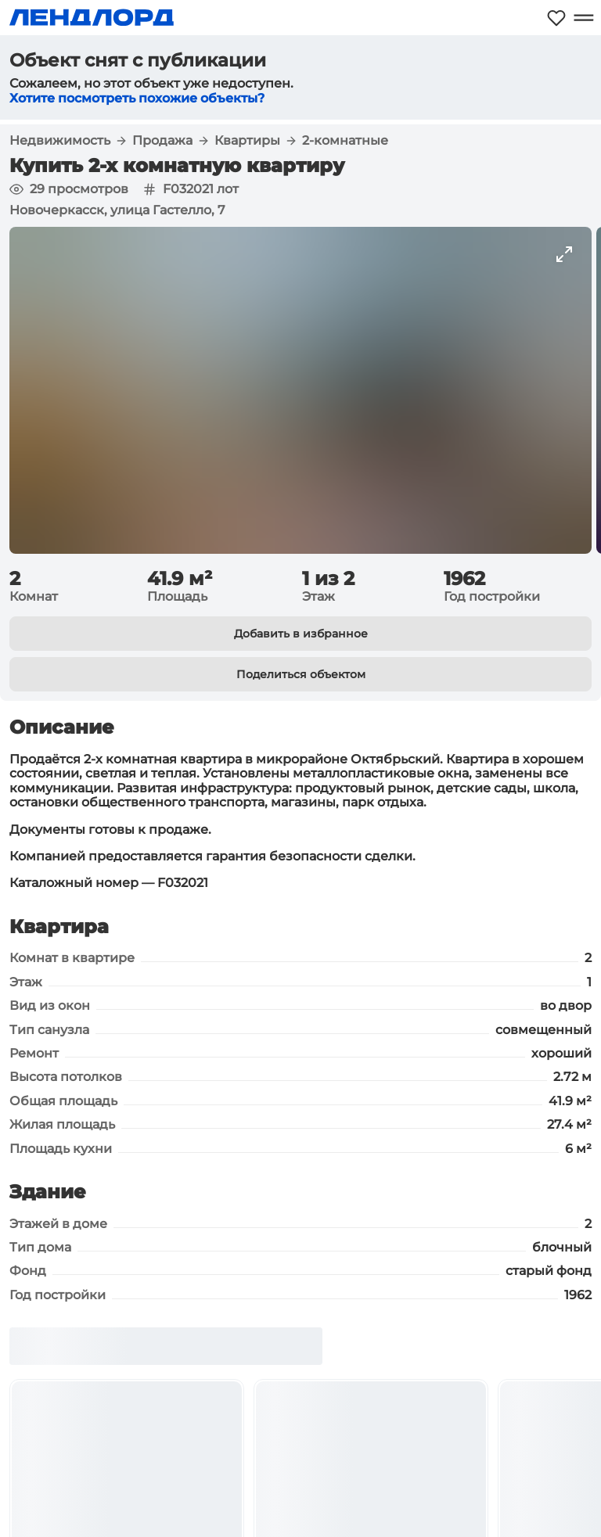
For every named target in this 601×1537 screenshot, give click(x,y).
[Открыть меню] (583, 17)
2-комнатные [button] (345, 141)
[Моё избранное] (556, 17)
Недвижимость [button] (59, 141)
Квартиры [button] (247, 141)
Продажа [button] (162, 141)
